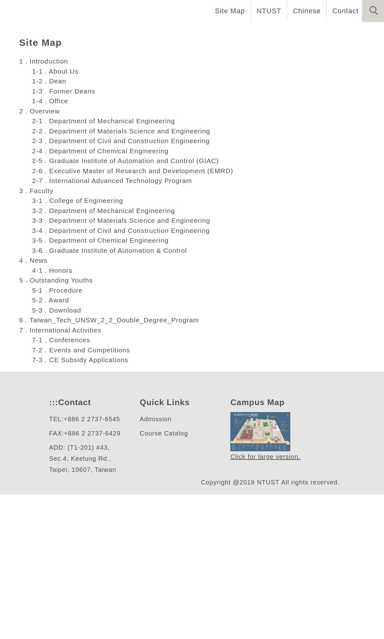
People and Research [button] (240, 31)
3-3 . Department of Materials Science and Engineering (124, 365)
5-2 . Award (50, 445)
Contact (344, 11)
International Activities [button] (47, 53)
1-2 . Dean (48, 226)
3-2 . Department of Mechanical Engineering (106, 355)
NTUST (267, 11)
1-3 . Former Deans (63, 235)
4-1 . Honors (51, 415)
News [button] (298, 31)
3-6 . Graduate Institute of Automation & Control (114, 395)
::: (53, 547)
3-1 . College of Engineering (78, 345)
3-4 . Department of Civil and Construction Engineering (125, 375)
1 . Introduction (46, 206)
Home (17, 31)
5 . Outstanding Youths (58, 425)
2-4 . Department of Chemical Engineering (102, 295)
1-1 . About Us (55, 216)
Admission (156, 564)
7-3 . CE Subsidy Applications (80, 504)
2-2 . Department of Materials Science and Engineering (124, 275)
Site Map (228, 11)
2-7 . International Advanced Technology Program (115, 325)
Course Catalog (163, 578)
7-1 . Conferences (60, 485)
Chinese (305, 11)
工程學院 (41, 120)
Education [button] (114, 31)
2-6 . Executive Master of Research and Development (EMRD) (133, 315)
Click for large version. (265, 601)
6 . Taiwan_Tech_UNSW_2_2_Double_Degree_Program (113, 465)
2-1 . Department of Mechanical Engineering (106, 266)
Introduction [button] (62, 31)
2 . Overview (40, 255)
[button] (373, 11)
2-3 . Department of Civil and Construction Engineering (125, 285)
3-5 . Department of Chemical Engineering (102, 385)
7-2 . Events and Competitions (82, 494)
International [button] (168, 31)
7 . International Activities (64, 474)
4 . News (33, 405)
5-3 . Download (56, 454)
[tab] (195, 144)
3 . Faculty (37, 335)
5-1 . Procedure (56, 435)
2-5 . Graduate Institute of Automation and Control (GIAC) (130, 305)
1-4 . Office (49, 246)
